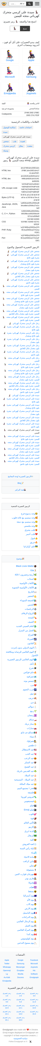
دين (34, 702)
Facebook (34, 960)
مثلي (33, 865)
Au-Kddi (7, 977)
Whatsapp (7, 967)
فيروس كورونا (29, 797)
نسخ (25, 28)
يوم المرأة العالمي (27, 930)
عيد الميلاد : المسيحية (25, 779)
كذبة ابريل (30, 831)
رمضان (32, 715)
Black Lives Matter (26, 566)
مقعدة (29, 146)
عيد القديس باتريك (27, 771)
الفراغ (32, 635)
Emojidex (20, 970)
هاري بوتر (31, 878)
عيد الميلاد (31, 775)
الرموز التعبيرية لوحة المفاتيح (20, 476)
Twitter (6, 963)
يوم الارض (31, 908)
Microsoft (10, 76)
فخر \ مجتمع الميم (27, 788)
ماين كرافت (30, 861)
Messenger (20, 967)
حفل (33, 694)
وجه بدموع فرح (29, 513)
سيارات (32, 728)
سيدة (5, 132)
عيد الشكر (30, 762)
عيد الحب (31, 754)
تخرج (33, 668)
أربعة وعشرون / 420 (26, 574)
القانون (32, 643)
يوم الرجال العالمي (27, 921)
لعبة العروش (29, 844)
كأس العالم (30, 822)
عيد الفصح (30, 767)
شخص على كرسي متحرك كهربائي (23, 251)
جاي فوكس (30, 672)
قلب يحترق (31, 530)
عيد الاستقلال (29, 749)
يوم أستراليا (30, 895)
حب (33, 685)
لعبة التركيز (20, 490)
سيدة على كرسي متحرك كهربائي (23, 395)
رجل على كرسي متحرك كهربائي (24, 323)
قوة (34, 818)
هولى (33, 887)
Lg (7, 974)
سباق (33, 719)
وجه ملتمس (31, 526)
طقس (32, 745)
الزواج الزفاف (29, 613)
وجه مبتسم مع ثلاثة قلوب (25, 518)
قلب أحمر (32, 534)
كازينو (33, 827)
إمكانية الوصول (9, 127)
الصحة (32, 617)
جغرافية (32, 676)
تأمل (33, 664)
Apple (31, 60)
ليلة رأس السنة (28, 848)
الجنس (32, 605)
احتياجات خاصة (26, 127)
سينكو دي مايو (29, 732)
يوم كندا (32, 934)
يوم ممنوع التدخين (27, 943)
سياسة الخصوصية (20, 1038)
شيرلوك (32, 741)
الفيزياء (32, 639)
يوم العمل (31, 925)
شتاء (33, 737)
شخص (6, 141)
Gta (33, 570)
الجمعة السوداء (28, 600)
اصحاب (32, 579)
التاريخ (32, 592)
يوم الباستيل (30, 913)
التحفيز (32, 596)
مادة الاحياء (30, 857)
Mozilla (20, 974)
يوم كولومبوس (29, 938)
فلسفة (32, 792)
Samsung (31, 76)
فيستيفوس (30, 801)
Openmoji (6, 970)
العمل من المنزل (27, 630)
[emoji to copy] (15, 28)
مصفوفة (31, 870)
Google (10, 60)
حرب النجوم (30, 689)
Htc (34, 970)
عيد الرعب (30, 758)
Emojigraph (34, 977)
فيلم (33, 805)
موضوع (20, 559)
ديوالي (32, 706)
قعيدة (22, 141)
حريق (34, 542)
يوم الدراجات (29, 917)
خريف (32, 698)
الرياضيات (31, 609)
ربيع (33, 711)
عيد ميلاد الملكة (28, 784)
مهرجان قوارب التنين (26, 874)
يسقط (32, 891)
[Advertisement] (20, 35)
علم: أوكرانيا (31, 546)
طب (14, 141)
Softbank (34, 974)
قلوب (33, 814)
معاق (21, 146)
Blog (20, 483)
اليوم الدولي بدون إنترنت (24, 647)
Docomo (20, 977)
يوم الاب (31, 904)
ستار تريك (31, 724)
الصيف (32, 622)
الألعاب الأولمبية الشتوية (24, 587)
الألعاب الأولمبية (28, 583)
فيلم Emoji (30, 809)
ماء (34, 853)
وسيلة (5, 151)
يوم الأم (32, 900)
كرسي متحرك (9, 146)
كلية (33, 840)
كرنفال (32, 835)
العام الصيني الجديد (26, 626)
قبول (34, 538)
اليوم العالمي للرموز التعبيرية (22, 659)
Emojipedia (10, 93)
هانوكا (33, 883)
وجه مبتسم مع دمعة (27, 522)
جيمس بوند (30, 681)
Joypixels (31, 93)
